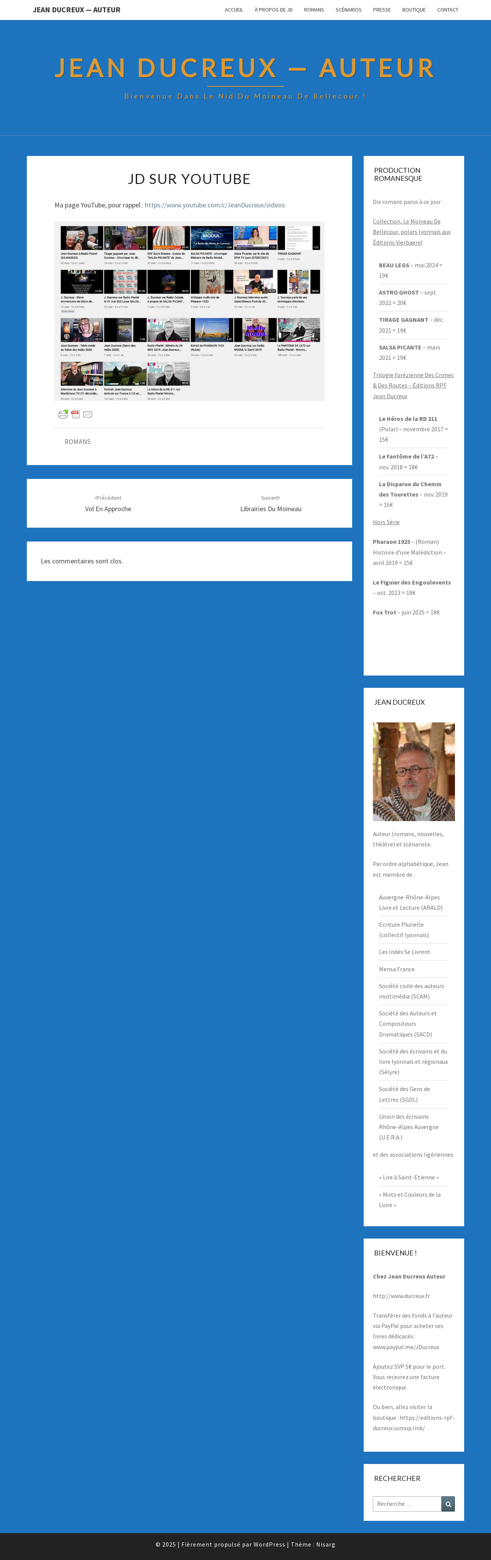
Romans (314, 9)
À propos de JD (274, 9)
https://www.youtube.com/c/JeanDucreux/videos (215, 204)
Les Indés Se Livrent (404, 952)
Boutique (414, 9)
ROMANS (77, 441)
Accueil (234, 9)
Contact (447, 9)
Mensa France (397, 969)
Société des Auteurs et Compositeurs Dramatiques (408, 1023)
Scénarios (349, 9)
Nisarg (326, 1544)
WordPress (269, 1544)
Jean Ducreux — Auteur (76, 9)
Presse (382, 9)
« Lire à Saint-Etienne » (409, 1177)
